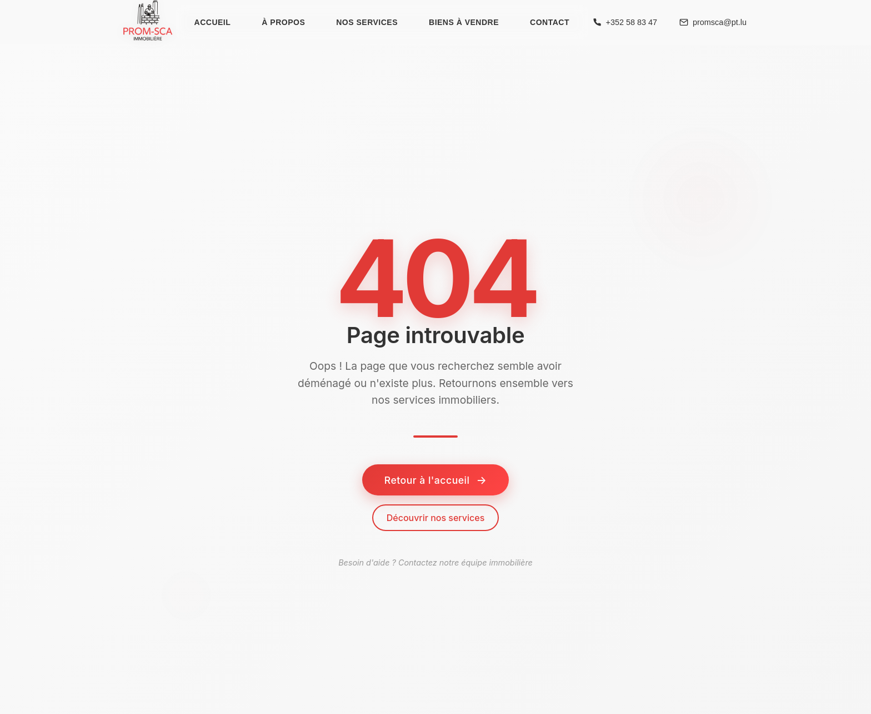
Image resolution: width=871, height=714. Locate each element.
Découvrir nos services (436, 517)
